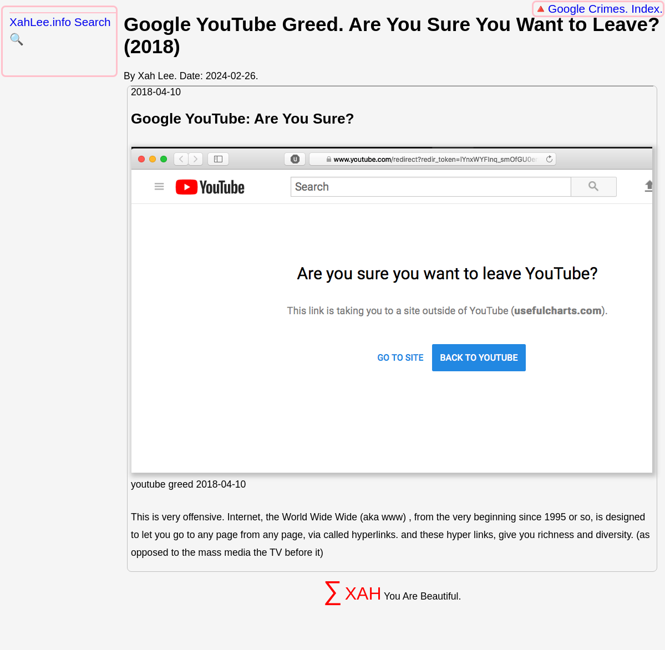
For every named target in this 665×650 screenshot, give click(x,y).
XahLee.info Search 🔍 (60, 30)
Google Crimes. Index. (605, 8)
